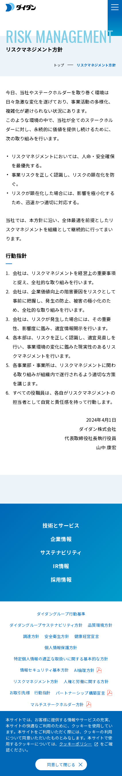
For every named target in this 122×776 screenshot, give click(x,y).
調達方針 (31, 636)
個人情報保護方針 (61, 647)
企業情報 (61, 538)
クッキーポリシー (75, 744)
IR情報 (61, 565)
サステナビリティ (61, 552)
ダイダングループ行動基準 (61, 614)
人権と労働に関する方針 (86, 681)
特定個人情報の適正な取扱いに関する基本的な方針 (61, 659)
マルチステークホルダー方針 (57, 704)
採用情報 (61, 579)
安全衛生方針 (56, 636)
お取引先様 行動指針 (30, 692)
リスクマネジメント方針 (36, 681)
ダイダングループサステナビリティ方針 (46, 625)
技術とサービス (60, 525)
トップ (59, 64)
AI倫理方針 (84, 670)
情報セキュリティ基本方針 (44, 670)
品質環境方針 (100, 625)
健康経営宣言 (86, 636)
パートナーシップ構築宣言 (80, 693)
